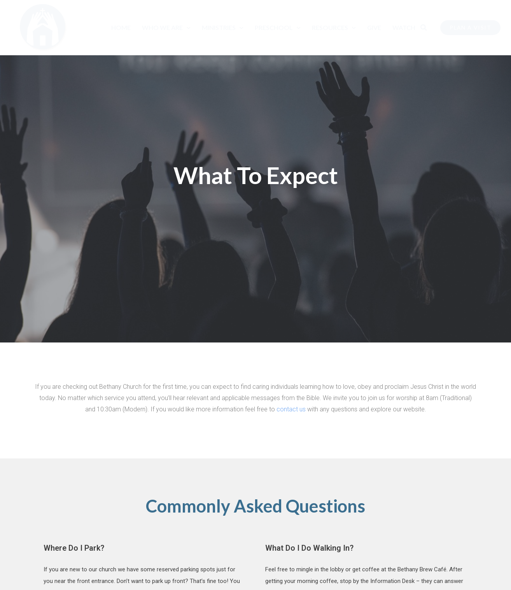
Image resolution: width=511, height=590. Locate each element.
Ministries (222, 28)
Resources (334, 28)
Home (121, 27)
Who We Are (166, 28)
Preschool (278, 28)
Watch (403, 27)
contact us (291, 409)
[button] (423, 27)
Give (374, 27)
